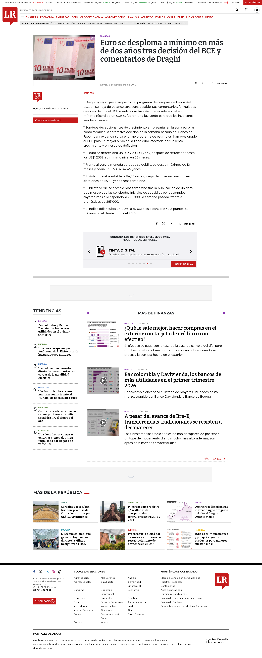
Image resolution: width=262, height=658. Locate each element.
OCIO (75, 17)
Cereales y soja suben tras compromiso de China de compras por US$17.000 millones (76, 511)
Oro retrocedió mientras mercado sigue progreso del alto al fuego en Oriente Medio (211, 511)
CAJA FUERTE (175, 17)
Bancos (124, 23)
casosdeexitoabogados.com (49, 644)
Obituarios (106, 610)
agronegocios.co (71, 640)
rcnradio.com (128, 644)
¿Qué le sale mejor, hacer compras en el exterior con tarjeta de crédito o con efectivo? (170, 333)
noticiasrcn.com (148, 644)
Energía (42, 344)
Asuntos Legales (82, 582)
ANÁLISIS (133, 17)
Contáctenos (168, 586)
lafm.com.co (167, 644)
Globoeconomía (137, 602)
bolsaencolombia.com (156, 640)
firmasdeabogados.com (127, 640)
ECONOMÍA (47, 17)
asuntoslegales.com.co (45, 640)
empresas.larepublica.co (97, 640)
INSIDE (209, 17)
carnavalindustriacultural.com (84, 644)
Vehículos (180, 23)
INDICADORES (194, 17)
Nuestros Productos (171, 582)
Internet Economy (83, 610)
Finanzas (78, 602)
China (169, 23)
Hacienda (43, 407)
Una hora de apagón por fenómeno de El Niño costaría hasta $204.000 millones (58, 351)
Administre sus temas (48, 120)
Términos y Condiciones (173, 594)
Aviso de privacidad (171, 590)
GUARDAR (219, 83)
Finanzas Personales (112, 602)
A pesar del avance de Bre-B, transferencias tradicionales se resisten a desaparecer (173, 422)
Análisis (132, 578)
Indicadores (80, 606)
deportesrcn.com (43, 648)
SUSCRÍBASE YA (184, 264)
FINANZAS (31, 17)
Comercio (43, 430)
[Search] (237, 10)
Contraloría (138, 23)
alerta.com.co (184, 644)
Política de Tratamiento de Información (182, 598)
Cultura (65, 530)
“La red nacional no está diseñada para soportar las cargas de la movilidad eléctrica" (56, 373)
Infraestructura (108, 606)
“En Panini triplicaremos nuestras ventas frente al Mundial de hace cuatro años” (58, 394)
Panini (81, 23)
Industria (43, 387)
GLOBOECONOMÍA (91, 17)
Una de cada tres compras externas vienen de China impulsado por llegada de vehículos (55, 439)
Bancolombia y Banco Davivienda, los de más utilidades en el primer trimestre (54, 330)
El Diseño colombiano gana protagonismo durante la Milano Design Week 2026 (76, 539)
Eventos (132, 598)
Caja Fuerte (107, 582)
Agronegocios (81, 578)
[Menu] (22, 17)
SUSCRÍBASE (252, 2)
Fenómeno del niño (65, 23)
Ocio (130, 610)
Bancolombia (95, 23)
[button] (87, 252)
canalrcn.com (110, 644)
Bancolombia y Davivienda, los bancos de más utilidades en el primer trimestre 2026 (172, 380)
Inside (131, 606)
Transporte (135, 503)
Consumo (79, 590)
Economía (133, 590)
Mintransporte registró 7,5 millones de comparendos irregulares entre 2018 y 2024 (144, 513)
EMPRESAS (62, 17)
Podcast (78, 614)
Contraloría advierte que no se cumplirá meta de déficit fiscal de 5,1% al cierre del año (57, 416)
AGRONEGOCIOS (115, 17)
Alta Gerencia (108, 578)
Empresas (79, 598)
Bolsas (199, 503)
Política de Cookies (171, 602)
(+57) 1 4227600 (42, 590)
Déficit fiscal (155, 23)
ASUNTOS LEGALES (153, 17)
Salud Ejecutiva (136, 614)
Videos (104, 622)
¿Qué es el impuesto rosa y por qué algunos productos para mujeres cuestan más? (211, 539)
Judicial (132, 530)
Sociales (78, 622)
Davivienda (111, 23)
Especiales (106, 598)
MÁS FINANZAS (212, 458)
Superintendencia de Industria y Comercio (184, 606)
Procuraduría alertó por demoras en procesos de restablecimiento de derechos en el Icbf (144, 539)
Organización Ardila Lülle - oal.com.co (217, 640)
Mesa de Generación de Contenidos (180, 578)
